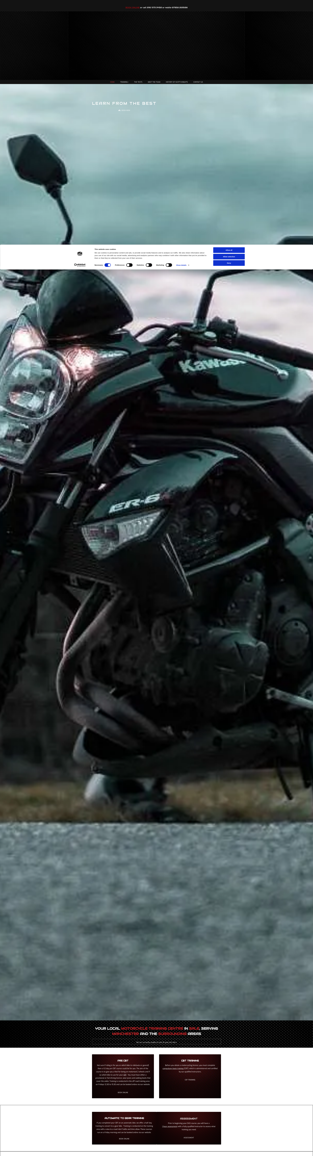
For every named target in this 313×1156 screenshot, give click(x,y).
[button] (124, 110)
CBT (124, 1075)
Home (112, 82)
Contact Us (198, 82)
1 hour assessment (169, 1126)
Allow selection (229, 12)
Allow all (229, 5)
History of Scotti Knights (177, 82)
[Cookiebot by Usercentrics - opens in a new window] (79, 20)
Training (123, 82)
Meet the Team (154, 82)
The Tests (138, 82)
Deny (229, 18)
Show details (181, 20)
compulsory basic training (173, 1068)
